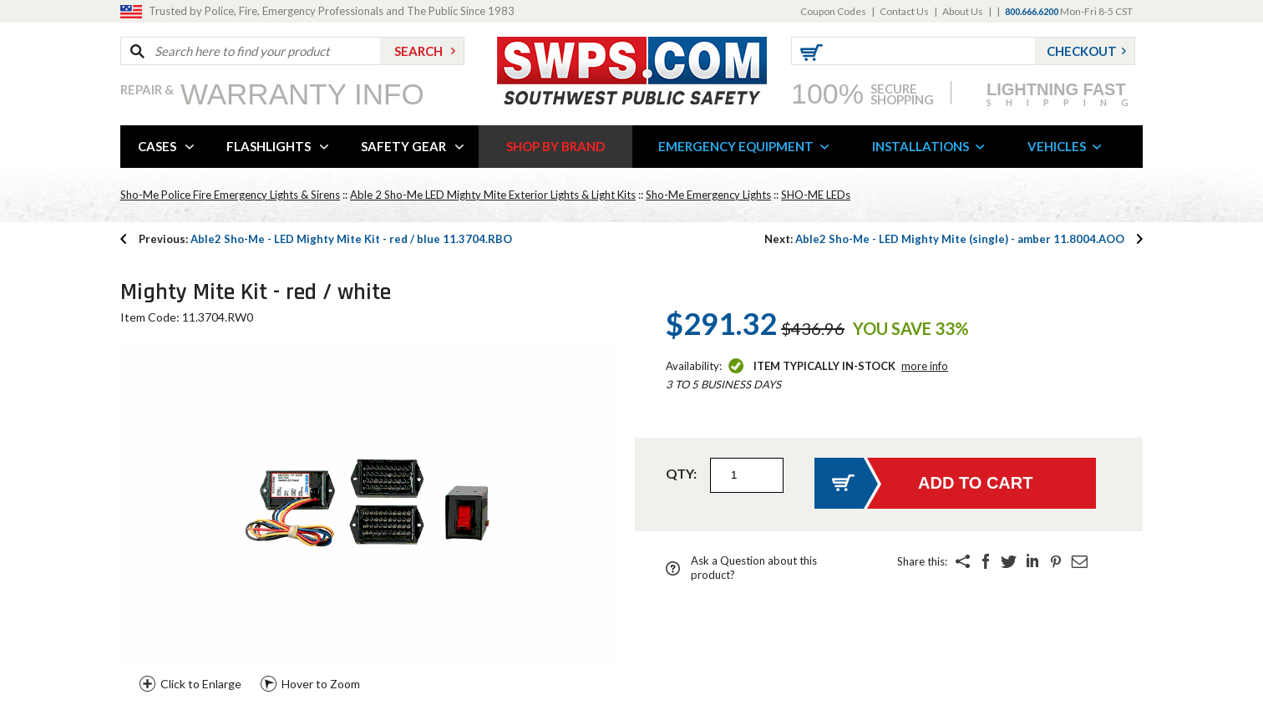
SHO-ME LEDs (815, 194)
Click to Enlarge (200, 684)
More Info (924, 366)
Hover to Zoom (321, 684)
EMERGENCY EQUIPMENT (736, 146)
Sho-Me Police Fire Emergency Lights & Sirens (230, 194)
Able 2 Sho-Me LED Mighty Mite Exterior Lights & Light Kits (493, 194)
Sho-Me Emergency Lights (708, 194)
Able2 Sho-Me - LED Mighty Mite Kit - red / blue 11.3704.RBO (325, 239)
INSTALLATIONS (920, 146)
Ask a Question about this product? (754, 567)
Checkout (1082, 50)
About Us (962, 11)
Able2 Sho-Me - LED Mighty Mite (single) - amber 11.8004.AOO (944, 239)
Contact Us (904, 11)
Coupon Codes (833, 11)
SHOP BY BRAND (555, 146)
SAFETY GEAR (403, 146)
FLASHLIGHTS (268, 146)
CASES (157, 146)
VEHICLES (1056, 146)
